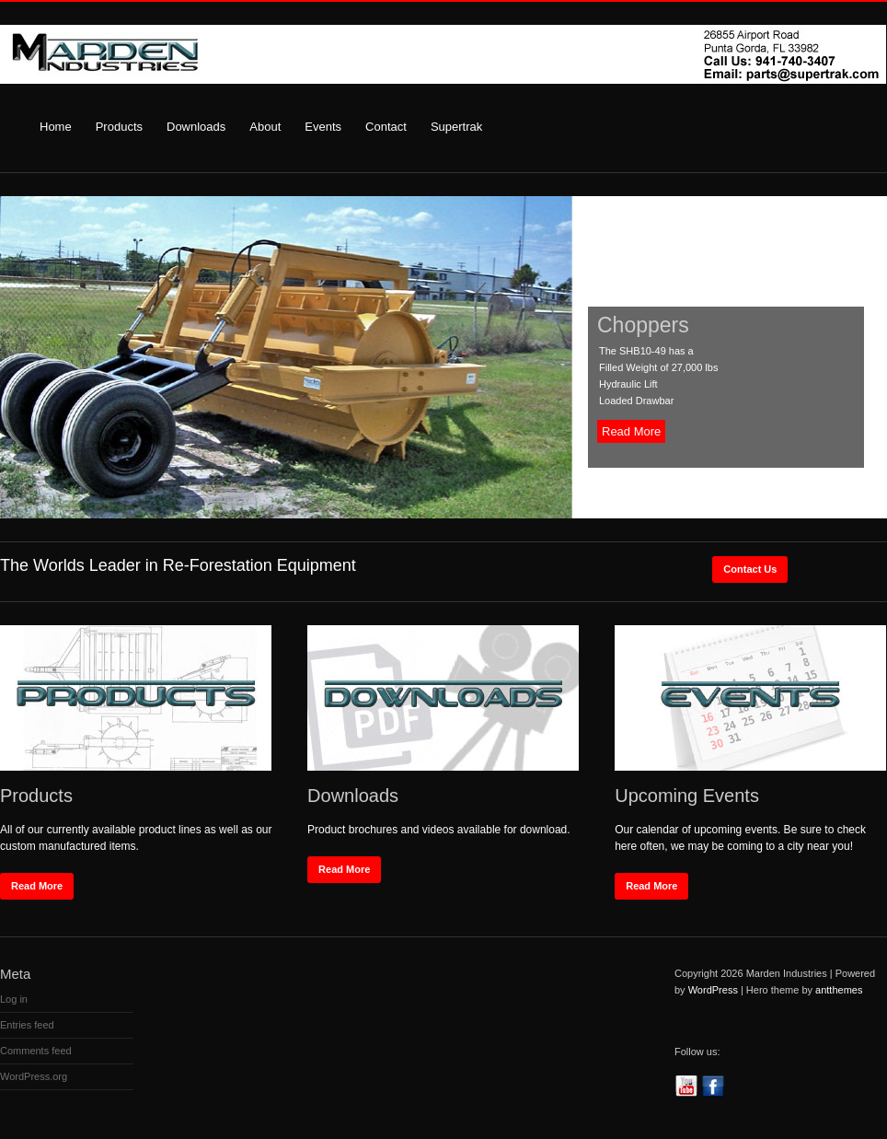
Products (119, 127)
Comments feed (36, 1050)
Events (323, 127)
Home (56, 127)
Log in (14, 999)
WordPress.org (33, 1076)
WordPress (713, 989)
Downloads (196, 127)
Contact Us (750, 569)
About (265, 127)
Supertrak (456, 127)
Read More (631, 431)
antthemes (838, 989)
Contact (386, 127)
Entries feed (27, 1024)
